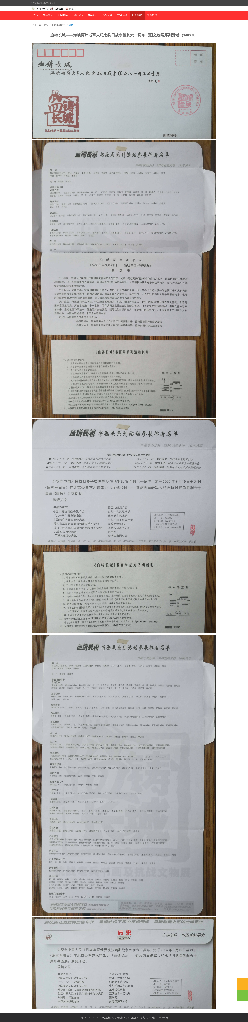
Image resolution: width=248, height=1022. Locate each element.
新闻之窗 (107, 15)
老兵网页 (92, 15)
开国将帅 (63, 15)
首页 (35, 15)
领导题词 (48, 15)
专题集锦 (152, 15)
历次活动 (78, 15)
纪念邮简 (137, 15)
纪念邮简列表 (58, 25)
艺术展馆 (122, 15)
